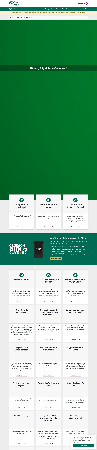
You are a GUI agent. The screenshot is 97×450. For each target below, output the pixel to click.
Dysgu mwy (76, 442)
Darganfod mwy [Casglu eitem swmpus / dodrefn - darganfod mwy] (49, 302)
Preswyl (47, 9)
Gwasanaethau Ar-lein (76, 9)
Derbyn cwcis (83, 445)
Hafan (11, 17)
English (85, 9)
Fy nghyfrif (81, 3)
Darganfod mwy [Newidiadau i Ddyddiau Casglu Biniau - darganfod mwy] (76, 302)
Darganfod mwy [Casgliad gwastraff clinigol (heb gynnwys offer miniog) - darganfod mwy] (49, 339)
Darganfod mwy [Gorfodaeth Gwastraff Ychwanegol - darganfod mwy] (49, 375)
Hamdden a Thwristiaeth (62, 9)
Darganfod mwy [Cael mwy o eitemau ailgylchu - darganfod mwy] (22, 407)
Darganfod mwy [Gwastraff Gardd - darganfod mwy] (21, 302)
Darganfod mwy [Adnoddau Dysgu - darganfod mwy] (21, 443)
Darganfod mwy (22, 227)
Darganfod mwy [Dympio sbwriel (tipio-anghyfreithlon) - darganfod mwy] (76, 339)
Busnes (53, 9)
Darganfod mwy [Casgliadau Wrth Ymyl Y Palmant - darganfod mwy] (49, 407)
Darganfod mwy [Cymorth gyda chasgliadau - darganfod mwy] (22, 339)
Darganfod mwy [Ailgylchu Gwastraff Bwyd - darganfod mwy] (76, 375)
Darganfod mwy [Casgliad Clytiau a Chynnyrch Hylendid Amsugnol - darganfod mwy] (49, 443)
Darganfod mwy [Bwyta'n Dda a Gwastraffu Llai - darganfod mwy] (22, 375)
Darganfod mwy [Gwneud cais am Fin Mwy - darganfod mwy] (76, 407)
